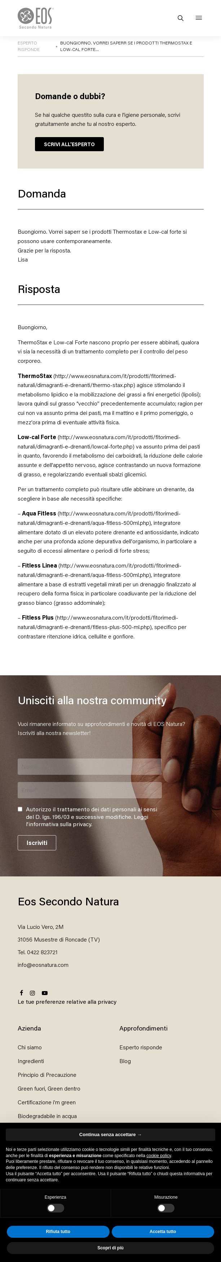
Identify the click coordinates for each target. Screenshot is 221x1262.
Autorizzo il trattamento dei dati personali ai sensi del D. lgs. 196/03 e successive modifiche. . (91, 817)
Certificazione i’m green (47, 1102)
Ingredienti (31, 1061)
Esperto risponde (140, 1047)
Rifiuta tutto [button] (58, 1231)
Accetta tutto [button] (163, 1231)
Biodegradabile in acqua (47, 1115)
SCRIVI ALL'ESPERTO (69, 144)
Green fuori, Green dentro (49, 1088)
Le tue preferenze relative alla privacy (67, 1001)
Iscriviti (37, 842)
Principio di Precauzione (47, 1074)
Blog (125, 1061)
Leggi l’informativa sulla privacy (87, 820)
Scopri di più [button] (110, 1247)
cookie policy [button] (158, 1155)
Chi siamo (30, 1047)
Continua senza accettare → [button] (110, 1134)
